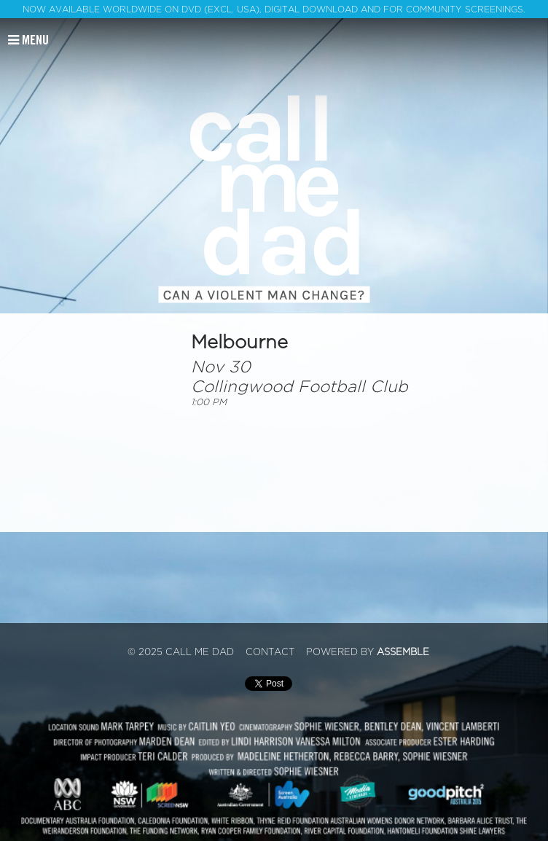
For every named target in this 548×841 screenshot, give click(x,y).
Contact (270, 652)
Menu (28, 39)
